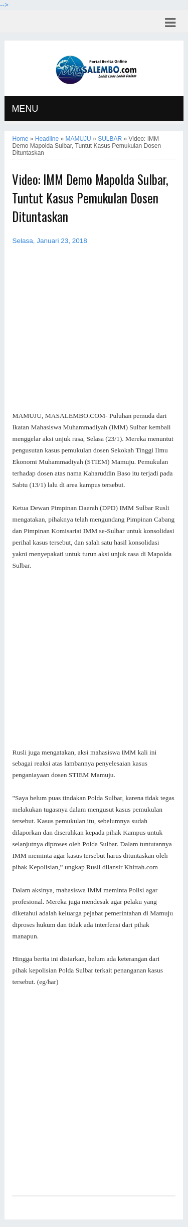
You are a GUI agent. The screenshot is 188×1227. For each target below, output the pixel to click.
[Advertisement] (93, 659)
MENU (25, 109)
